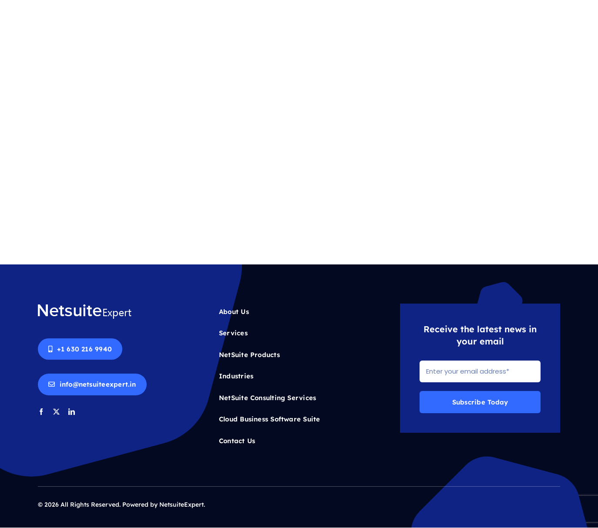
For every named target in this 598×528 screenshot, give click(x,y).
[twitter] (56, 411)
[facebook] (41, 411)
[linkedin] (71, 411)
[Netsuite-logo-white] (84, 306)
